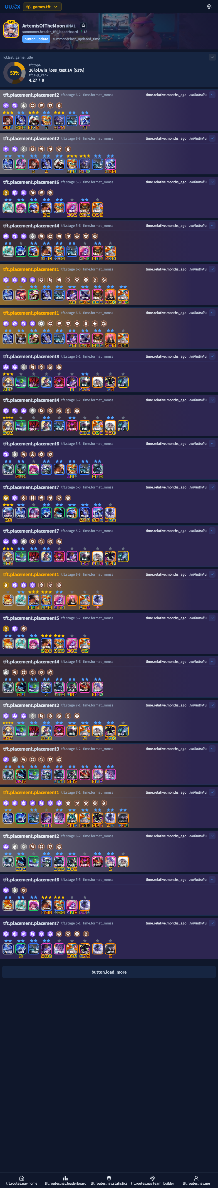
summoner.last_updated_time (76, 38)
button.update (36, 38)
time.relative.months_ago (166, 94)
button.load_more (109, 972)
